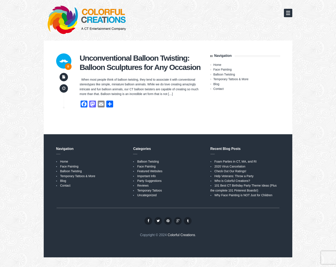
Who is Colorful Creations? (232, 181)
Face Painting (222, 69)
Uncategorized (146, 195)
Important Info (146, 176)
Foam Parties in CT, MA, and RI (235, 161)
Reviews (142, 185)
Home (217, 64)
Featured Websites (149, 171)
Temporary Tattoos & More (231, 79)
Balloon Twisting (224, 74)
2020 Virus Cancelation (230, 166)
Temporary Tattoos (149, 190)
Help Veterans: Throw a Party (234, 176)
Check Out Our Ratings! (230, 171)
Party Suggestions (149, 181)
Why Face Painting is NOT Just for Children (243, 195)
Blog (216, 84)
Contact (218, 89)
